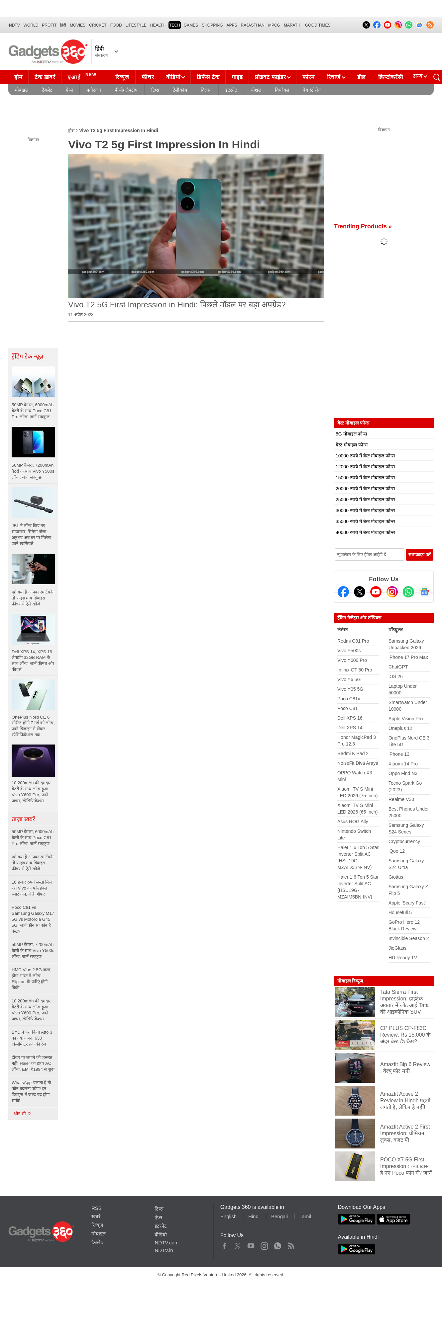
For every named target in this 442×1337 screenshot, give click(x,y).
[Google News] (424, 591)
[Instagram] (392, 591)
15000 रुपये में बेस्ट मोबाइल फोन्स (365, 477)
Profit (49, 25)
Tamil (305, 1216)
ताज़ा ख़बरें (23, 819)
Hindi (254, 1216)
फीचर (148, 77)
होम (18, 77)
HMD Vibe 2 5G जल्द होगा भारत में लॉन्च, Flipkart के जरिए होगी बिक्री (31, 978)
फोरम (308, 77)
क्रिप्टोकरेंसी (390, 77)
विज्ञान (206, 90)
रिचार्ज (334, 77)
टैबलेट (47, 90)
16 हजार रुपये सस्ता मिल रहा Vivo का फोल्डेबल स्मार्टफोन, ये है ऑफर (32, 888)
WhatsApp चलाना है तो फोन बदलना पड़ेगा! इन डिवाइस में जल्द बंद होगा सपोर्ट (31, 1091)
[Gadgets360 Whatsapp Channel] (408, 591)
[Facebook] (343, 591)
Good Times (317, 25)
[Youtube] (376, 591)
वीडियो (173, 77)
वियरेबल (282, 90)
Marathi (292, 25)
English (228, 1216)
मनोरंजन (93, 90)
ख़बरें (95, 1216)
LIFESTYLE (135, 25)
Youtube (251, 1244)
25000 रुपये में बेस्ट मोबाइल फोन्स (365, 499)
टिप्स (155, 90)
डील (361, 77)
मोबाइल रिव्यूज (350, 980)
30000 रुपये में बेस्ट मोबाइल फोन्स (365, 510)
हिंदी (63, 25)
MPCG (274, 25)
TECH (174, 25)
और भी (22, 1113)
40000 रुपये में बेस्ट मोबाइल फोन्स (365, 532)
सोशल (256, 90)
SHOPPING (212, 25)
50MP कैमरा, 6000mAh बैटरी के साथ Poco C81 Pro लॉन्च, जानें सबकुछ (33, 837)
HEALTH (158, 25)
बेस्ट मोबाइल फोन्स (352, 444)
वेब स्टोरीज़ (312, 90)
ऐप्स (69, 90)
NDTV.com (166, 1242)
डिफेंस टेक (208, 77)
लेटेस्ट (342, 629)
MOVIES (77, 25)
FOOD (116, 25)
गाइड (237, 77)
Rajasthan (253, 25)
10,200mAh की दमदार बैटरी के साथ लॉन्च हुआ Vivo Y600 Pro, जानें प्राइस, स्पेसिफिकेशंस (31, 1009)
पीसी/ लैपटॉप (126, 90)
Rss (291, 1244)
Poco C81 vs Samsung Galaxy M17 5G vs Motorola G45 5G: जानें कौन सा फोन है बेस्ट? (33, 919)
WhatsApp (278, 1244)
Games (191, 25)
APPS (232, 25)
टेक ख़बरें (45, 77)
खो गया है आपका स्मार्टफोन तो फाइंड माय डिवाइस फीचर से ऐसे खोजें (33, 862)
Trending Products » (363, 226)
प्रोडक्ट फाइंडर (270, 77)
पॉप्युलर (395, 629)
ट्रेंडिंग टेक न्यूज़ (27, 356)
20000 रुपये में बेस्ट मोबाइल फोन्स (365, 488)
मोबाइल (21, 90)
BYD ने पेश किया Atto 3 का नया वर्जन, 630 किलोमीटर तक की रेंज (32, 1038)
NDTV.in (164, 1250)
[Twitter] (359, 591)
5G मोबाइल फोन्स (351, 433)
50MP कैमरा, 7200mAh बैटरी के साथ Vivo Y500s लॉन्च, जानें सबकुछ (33, 950)
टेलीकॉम (180, 90)
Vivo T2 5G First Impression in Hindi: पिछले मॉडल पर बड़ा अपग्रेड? (177, 304)
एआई (82, 76)
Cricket (98, 25)
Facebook (224, 1244)
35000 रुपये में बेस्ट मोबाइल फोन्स (365, 521)
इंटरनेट (231, 90)
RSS (96, 1208)
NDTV (14, 25)
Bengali (279, 1216)
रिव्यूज (122, 77)
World (31, 25)
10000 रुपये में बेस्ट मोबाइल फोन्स (365, 455)
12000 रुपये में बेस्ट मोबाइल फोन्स (365, 466)
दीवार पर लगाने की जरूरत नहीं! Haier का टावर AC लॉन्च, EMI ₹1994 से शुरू (33, 1063)
